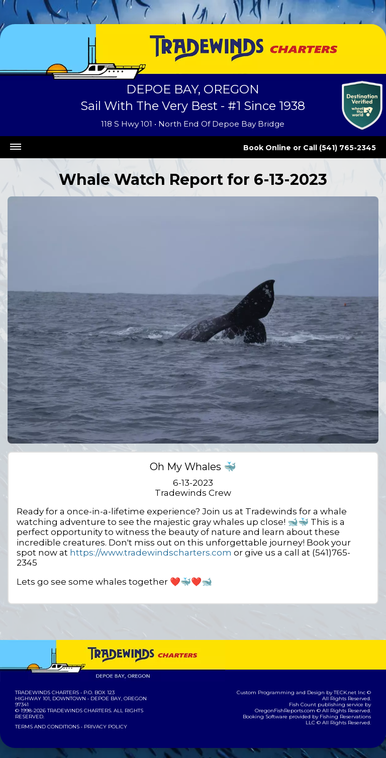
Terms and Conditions (46, 716)
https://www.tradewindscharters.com (272, 542)
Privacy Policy (102, 716)
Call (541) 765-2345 (344, 148)
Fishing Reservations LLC (337, 706)
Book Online (281, 148)
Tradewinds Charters (46, 682)
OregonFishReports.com (338, 694)
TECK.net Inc (344, 682)
